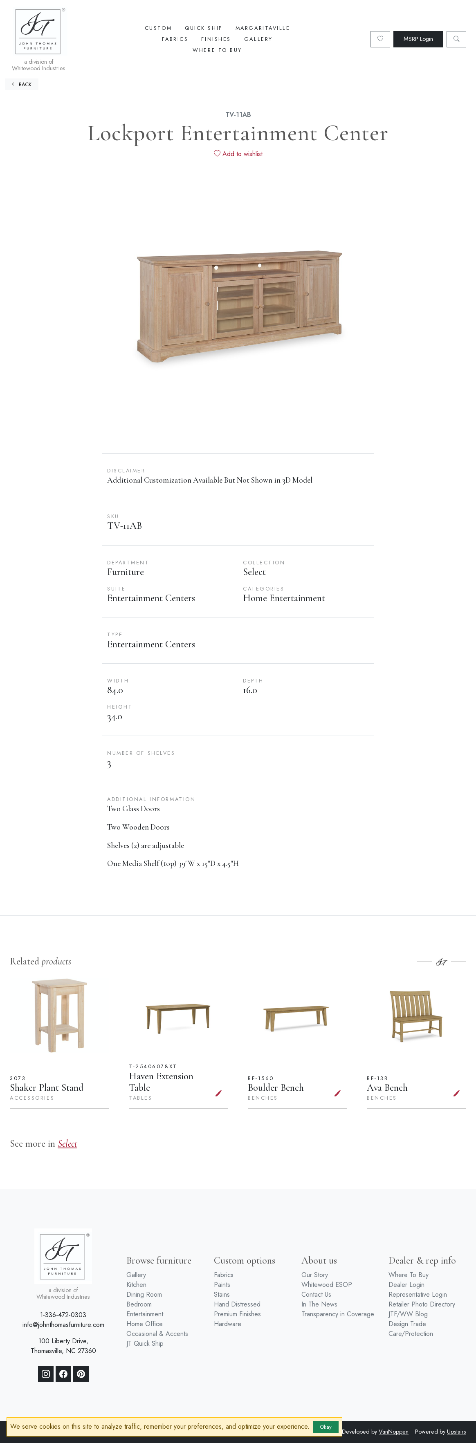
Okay (326, 1427)
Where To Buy (217, 50)
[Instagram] (46, 1374)
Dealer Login (406, 1284)
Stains (222, 1294)
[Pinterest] (81, 1374)
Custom (158, 28)
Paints (222, 1284)
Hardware (227, 1324)
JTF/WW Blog (408, 1314)
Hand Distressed (237, 1304)
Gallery (258, 39)
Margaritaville (263, 28)
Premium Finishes (237, 1314)
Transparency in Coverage (337, 1314)
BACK (21, 84)
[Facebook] (63, 1374)
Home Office (144, 1324)
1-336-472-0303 (63, 1315)
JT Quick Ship (145, 1343)
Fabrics (175, 39)
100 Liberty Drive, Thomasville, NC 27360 (63, 1346)
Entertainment (144, 1314)
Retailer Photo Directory (421, 1304)
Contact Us (316, 1294)
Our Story (314, 1275)
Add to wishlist (238, 154)
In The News (319, 1304)
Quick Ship (203, 28)
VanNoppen (394, 1431)
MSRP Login (418, 39)
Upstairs (456, 1431)
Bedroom (139, 1304)
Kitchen (136, 1284)
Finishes (216, 39)
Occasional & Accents (157, 1333)
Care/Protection (410, 1333)
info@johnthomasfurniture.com (63, 1324)
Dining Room (144, 1294)
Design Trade (407, 1324)
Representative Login (417, 1294)
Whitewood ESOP (326, 1284)
